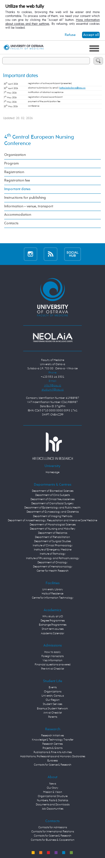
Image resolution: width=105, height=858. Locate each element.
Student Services (52, 704)
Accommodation (17, 215)
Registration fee (17, 180)
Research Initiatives (52, 735)
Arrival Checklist (52, 712)
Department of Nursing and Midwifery (52, 528)
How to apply (52, 652)
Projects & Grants (52, 748)
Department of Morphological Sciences (53, 524)
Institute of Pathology (53, 553)
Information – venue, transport (28, 206)
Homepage (52, 472)
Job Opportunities (52, 808)
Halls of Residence (52, 593)
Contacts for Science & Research (52, 764)
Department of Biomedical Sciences (52, 491)
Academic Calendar (52, 633)
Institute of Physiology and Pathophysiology (52, 558)
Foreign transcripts (52, 656)
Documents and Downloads (52, 804)
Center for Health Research (53, 570)
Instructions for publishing (25, 198)
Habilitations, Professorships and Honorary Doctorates (52, 756)
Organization (15, 155)
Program (11, 163)
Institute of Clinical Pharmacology (53, 545)
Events (53, 687)
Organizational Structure (52, 796)
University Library (52, 589)
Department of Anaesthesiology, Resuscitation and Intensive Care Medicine (52, 520)
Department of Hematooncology (52, 566)
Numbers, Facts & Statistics (52, 800)
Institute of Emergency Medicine (52, 549)
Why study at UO (52, 616)
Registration (14, 172)
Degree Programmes (53, 620)
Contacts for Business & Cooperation (52, 840)
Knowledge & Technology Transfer (52, 739)
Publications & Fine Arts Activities (53, 752)
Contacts (11, 223)
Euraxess (52, 760)
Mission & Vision (52, 792)
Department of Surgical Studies (52, 541)
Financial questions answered (53, 664)
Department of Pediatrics (52, 533)
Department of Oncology (52, 562)
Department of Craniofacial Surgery (52, 503)
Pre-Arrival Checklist (52, 668)
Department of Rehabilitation (52, 537)
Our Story (52, 787)
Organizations (52, 691)
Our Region (53, 700)
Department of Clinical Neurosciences (52, 499)
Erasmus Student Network (52, 708)
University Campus (52, 695)
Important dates (17, 189)
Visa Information (52, 660)
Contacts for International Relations (52, 831)
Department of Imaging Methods (52, 516)
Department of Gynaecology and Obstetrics (53, 511)
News (52, 783)
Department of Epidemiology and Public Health (52, 507)
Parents (52, 717)
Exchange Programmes (52, 624)
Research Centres (52, 744)
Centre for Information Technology (52, 597)
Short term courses (53, 629)
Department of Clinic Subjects (52, 495)
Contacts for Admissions (52, 827)
